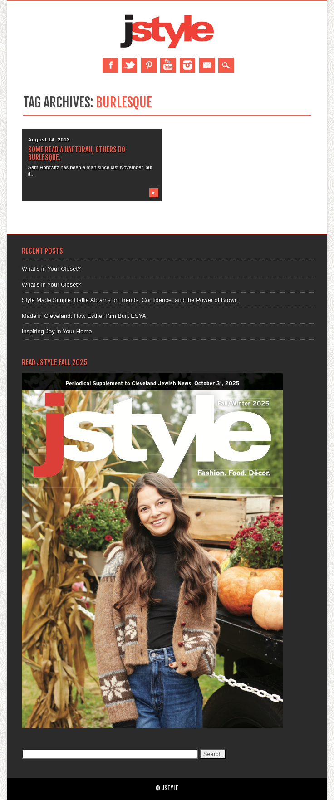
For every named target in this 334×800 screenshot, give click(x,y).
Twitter (129, 65)
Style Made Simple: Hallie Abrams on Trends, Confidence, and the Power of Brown (130, 300)
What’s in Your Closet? (51, 268)
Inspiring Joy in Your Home (57, 331)
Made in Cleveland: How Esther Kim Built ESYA (84, 315)
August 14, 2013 (49, 139)
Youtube (168, 65)
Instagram (187, 65)
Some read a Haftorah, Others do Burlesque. (76, 153)
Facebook (110, 65)
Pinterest (149, 65)
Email (207, 65)
